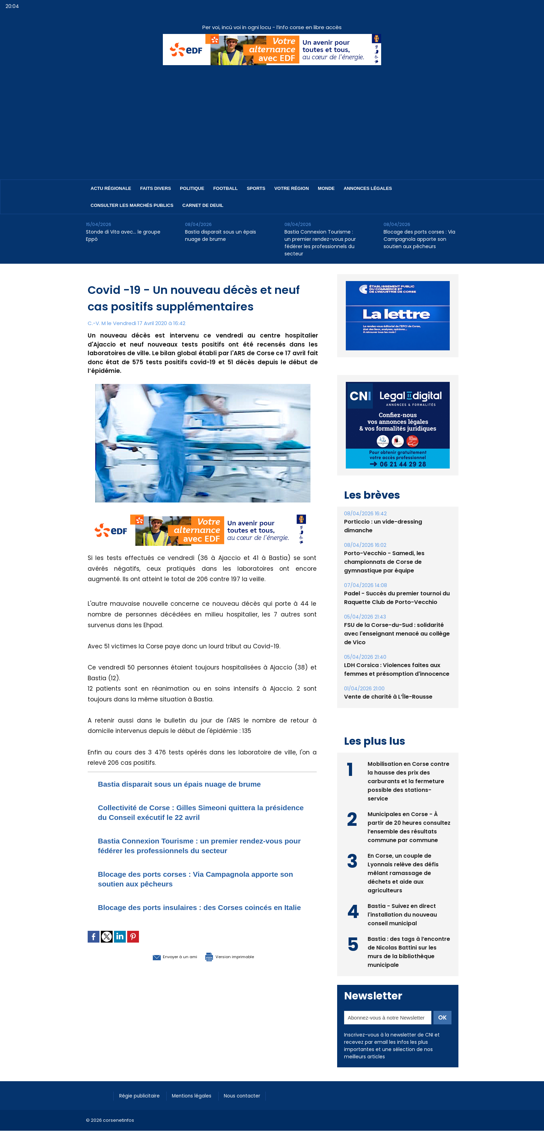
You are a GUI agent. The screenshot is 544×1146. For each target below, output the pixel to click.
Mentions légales (198, 1095)
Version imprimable (238, 966)
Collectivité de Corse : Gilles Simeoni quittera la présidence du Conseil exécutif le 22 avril (192, 812)
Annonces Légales (368, 188)
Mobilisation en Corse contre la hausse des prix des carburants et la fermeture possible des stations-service (409, 780)
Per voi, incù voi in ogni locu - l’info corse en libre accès (272, 27)
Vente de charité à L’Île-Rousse (388, 697)
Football (225, 188)
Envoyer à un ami (164, 966)
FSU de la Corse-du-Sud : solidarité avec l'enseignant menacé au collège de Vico (397, 633)
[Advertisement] (272, 117)
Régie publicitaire (142, 1095)
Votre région (291, 188)
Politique (192, 188)
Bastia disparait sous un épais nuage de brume (220, 235)
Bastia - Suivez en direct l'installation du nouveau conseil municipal (402, 914)
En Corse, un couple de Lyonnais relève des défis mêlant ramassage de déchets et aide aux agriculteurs (403, 872)
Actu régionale (111, 188)
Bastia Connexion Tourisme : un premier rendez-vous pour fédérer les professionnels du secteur (320, 242)
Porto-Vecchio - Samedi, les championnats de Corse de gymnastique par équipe (384, 562)
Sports (256, 188)
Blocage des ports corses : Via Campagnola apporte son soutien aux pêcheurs (419, 239)
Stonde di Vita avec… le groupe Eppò (123, 235)
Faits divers (155, 188)
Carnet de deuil (202, 205)
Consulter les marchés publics (132, 205)
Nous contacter (252, 1095)
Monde (326, 188)
